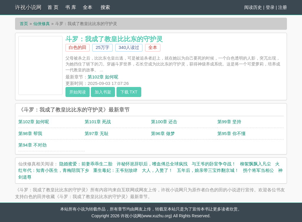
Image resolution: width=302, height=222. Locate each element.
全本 (87, 7)
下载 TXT (128, 92)
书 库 (70, 7)
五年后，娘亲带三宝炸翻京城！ (208, 170)
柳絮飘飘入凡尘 (255, 163)
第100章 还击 (164, 121)
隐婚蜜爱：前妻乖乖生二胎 (85, 163)
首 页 (52, 7)
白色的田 (77, 47)
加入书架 (103, 92)
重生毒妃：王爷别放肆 (115, 170)
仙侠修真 (41, 23)
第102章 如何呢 (103, 76)
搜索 (105, 7)
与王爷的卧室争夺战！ (214, 163)
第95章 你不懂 (231, 133)
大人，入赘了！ (157, 170)
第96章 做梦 (163, 133)
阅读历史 (253, 7)
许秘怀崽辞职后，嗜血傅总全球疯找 (152, 163)
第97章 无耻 (97, 133)
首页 (24, 23)
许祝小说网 (28, 7)
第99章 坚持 (229, 121)
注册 (282, 7)
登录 (270, 7)
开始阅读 (77, 92)
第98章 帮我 (30, 133)
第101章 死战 (98, 121)
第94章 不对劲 (32, 144)
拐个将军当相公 (258, 170)
